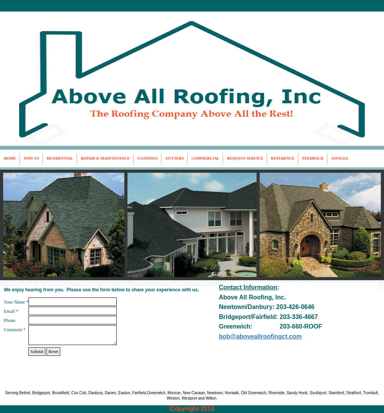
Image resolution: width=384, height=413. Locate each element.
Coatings (147, 158)
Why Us (31, 158)
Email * (11, 311)
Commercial (206, 158)
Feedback (313, 158)
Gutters (175, 158)
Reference (283, 158)
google (339, 158)
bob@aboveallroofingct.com (260, 336)
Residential (60, 158)
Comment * (14, 329)
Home (10, 158)
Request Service (245, 158)
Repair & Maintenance (105, 158)
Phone (9, 320)
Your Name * (16, 302)
